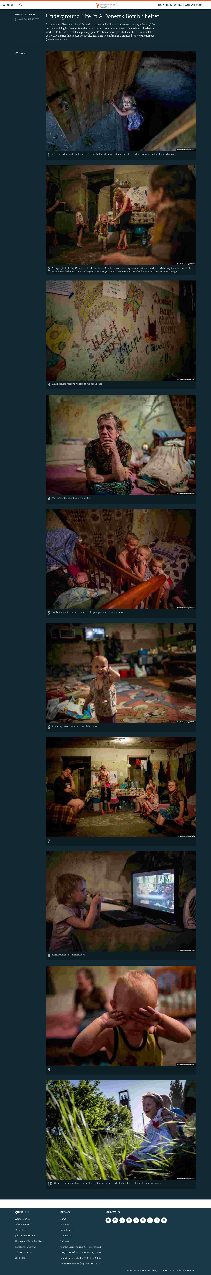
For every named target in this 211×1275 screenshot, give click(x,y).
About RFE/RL (22, 1219)
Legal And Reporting (25, 1247)
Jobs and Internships (25, 1236)
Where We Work (23, 1225)
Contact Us (20, 1258)
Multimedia (66, 1236)
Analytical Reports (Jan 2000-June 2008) (81, 1258)
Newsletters (66, 1230)
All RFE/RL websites (195, 5)
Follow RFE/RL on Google (170, 5)
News (63, 1219)
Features (64, 1225)
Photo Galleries (25, 14)
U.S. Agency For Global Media (29, 1241)
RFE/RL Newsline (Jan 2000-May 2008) (80, 1253)
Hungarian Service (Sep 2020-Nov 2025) (80, 1264)
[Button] (20, 54)
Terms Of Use (22, 1230)
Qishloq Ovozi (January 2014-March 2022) (81, 1247)
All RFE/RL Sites (23, 1253)
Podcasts (64, 1241)
